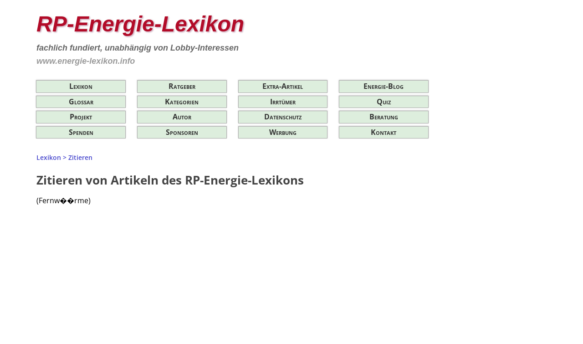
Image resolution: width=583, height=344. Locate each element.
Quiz (384, 102)
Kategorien (182, 102)
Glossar (81, 102)
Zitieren (80, 157)
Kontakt (383, 132)
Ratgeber (182, 86)
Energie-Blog (383, 86)
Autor (182, 117)
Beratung (383, 117)
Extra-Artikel (282, 86)
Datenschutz (283, 117)
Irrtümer (283, 102)
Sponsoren (182, 132)
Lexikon (80, 86)
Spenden (81, 132)
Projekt (81, 117)
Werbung (283, 132)
